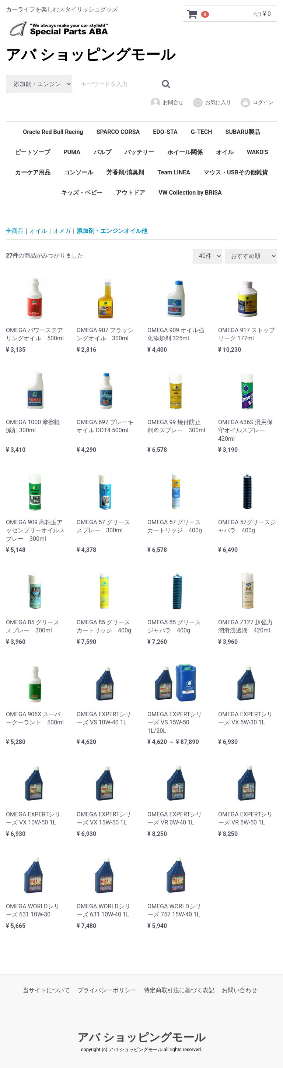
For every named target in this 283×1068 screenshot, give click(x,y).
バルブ (102, 152)
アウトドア (130, 192)
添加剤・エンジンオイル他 (112, 230)
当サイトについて (46, 990)
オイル (225, 152)
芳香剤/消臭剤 (125, 172)
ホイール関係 (185, 152)
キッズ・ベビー (81, 192)
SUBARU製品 (243, 131)
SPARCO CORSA (118, 131)
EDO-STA (165, 131)
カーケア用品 (32, 172)
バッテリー (139, 152)
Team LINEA (173, 172)
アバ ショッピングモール (90, 54)
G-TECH (201, 131)
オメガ (62, 230)
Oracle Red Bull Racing (53, 131)
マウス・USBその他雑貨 (235, 172)
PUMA (71, 152)
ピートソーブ (32, 152)
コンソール (78, 172)
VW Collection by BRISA (190, 192)
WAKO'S (257, 152)
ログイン (256, 102)
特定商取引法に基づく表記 (179, 990)
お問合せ (167, 102)
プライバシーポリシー (106, 990)
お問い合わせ (239, 990)
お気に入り (211, 102)
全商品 (15, 230)
